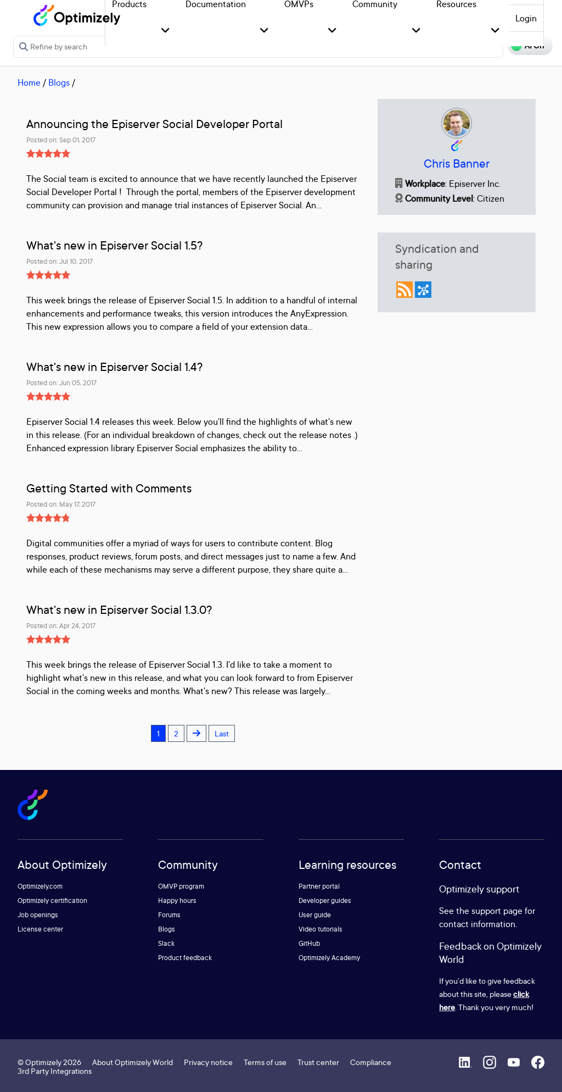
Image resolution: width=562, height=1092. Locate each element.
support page (496, 911)
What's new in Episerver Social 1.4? (114, 367)
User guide (315, 914)
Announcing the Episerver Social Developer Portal (154, 124)
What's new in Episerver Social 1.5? (114, 245)
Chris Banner (457, 163)
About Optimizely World (132, 1062)
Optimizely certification (52, 900)
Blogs (59, 82)
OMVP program (181, 886)
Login (526, 18)
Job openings (38, 914)
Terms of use (265, 1062)
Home (29, 82)
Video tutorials (320, 929)
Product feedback (185, 957)
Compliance (370, 1062)
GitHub (309, 943)
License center (40, 929)
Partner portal (319, 886)
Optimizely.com (40, 886)
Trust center (318, 1062)
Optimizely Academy (329, 957)
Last (222, 733)
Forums (169, 914)
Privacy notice (208, 1062)
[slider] (48, 153)
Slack (166, 943)
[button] (165, 31)
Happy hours (177, 900)
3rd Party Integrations (55, 1071)
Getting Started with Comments (109, 488)
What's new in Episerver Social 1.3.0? (119, 610)
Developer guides (325, 900)
